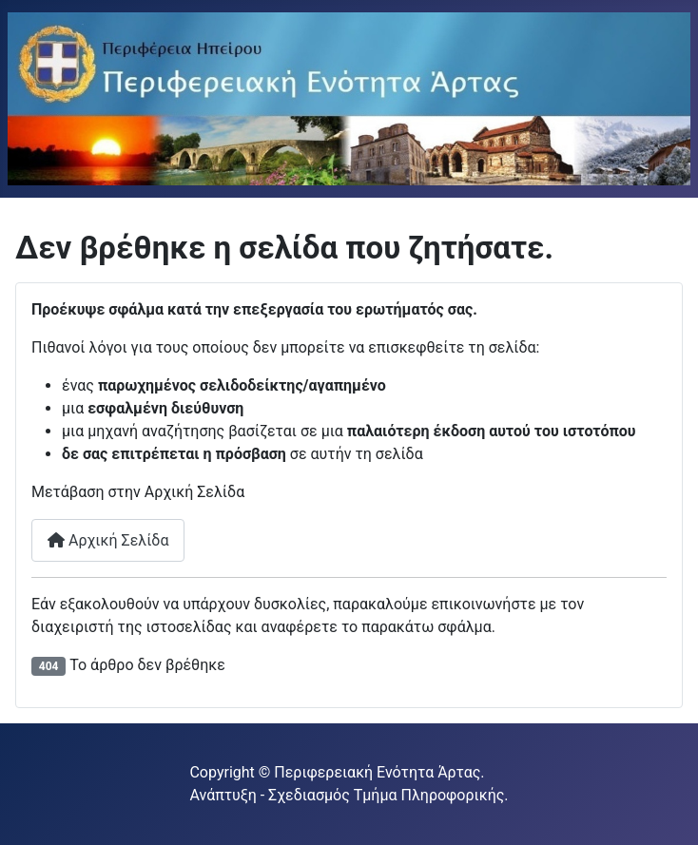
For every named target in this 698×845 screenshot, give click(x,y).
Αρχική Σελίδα (108, 540)
